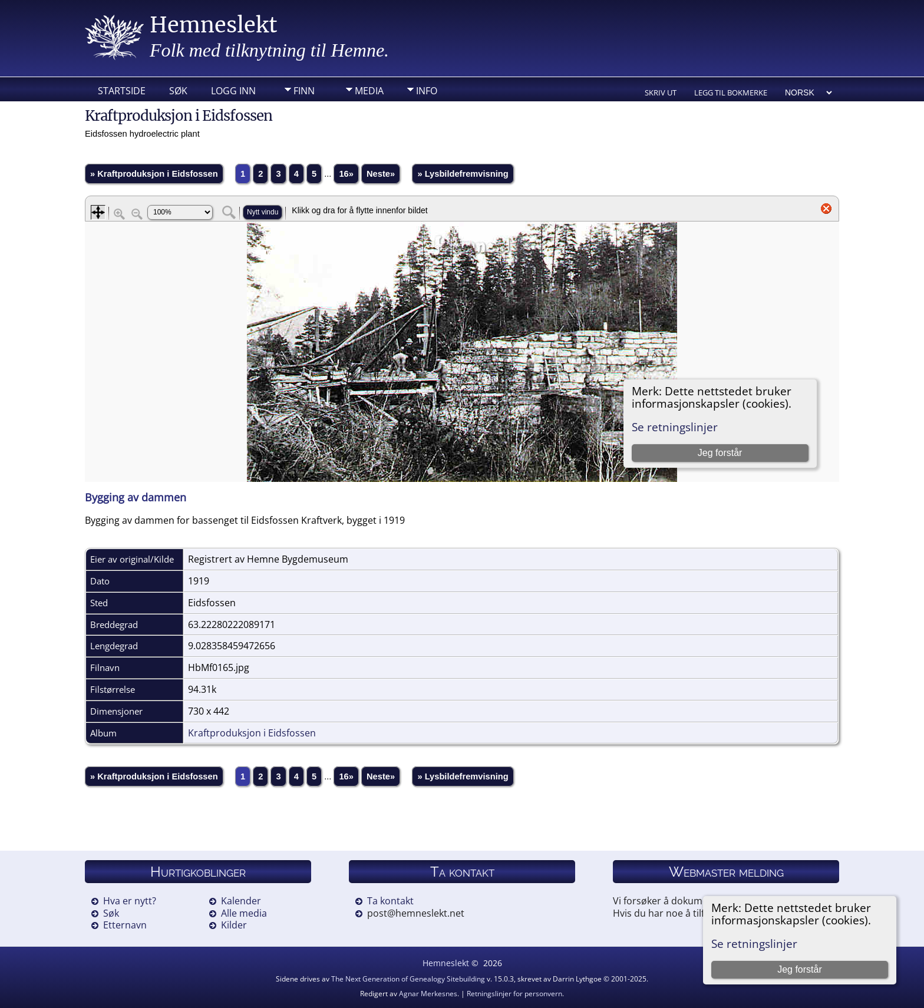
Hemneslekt (214, 25)
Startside (122, 90)
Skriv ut (660, 92)
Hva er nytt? (129, 900)
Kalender (241, 900)
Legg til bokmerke (730, 92)
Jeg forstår (799, 969)
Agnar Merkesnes (428, 994)
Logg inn (233, 90)
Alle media (244, 913)
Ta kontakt (390, 900)
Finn (304, 90)
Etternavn (125, 924)
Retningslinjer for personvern (514, 994)
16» (346, 174)
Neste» (381, 174)
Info (426, 90)
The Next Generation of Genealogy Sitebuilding (408, 979)
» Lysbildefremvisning (462, 174)
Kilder (234, 924)
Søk (178, 90)
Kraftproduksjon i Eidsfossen (252, 732)
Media (369, 90)
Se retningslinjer (754, 943)
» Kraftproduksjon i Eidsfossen (154, 174)
